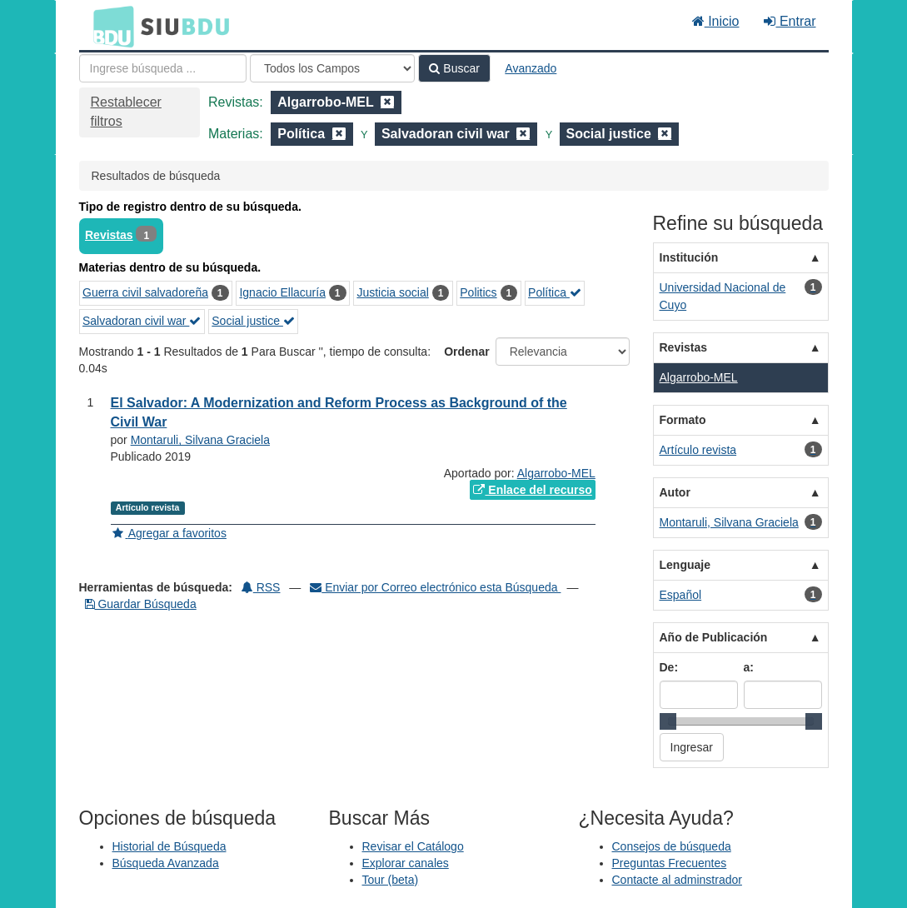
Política (554, 292)
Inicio (716, 21)
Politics (478, 292)
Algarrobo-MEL (556, 473)
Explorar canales (405, 863)
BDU (109, 26)
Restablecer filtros (126, 111)
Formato (683, 420)
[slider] (668, 721)
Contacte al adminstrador (677, 879)
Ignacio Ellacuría (282, 292)
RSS (261, 587)
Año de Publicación (714, 637)
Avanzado (530, 68)
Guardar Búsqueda (141, 604)
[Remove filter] (387, 102)
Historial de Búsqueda (169, 846)
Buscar (454, 68)
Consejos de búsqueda (671, 846)
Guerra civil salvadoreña (145, 292)
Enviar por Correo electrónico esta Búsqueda (435, 587)
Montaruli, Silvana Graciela (200, 440)
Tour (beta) (390, 879)
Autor (675, 492)
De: (669, 667)
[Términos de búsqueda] (163, 68)
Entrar (789, 21)
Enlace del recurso (532, 489)
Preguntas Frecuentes (669, 863)
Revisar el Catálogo (413, 846)
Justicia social (392, 292)
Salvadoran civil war (141, 320)
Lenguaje (685, 564)
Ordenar (466, 351)
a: (749, 667)
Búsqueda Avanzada (165, 863)
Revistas (109, 235)
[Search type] (332, 68)
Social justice (253, 320)
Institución (689, 257)
